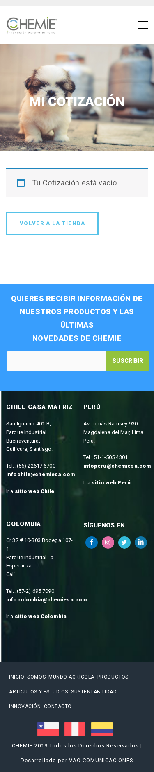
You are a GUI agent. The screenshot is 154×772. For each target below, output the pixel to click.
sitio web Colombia (41, 616)
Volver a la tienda (52, 223)
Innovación (25, 706)
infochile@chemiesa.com (40, 474)
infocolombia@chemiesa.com (46, 599)
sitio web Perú (111, 482)
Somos (36, 677)
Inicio (16, 677)
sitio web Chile (35, 491)
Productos (113, 677)
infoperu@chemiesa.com (117, 466)
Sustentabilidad (94, 692)
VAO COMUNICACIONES (101, 760)
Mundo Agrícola (71, 677)
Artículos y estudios (38, 692)
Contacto (58, 706)
